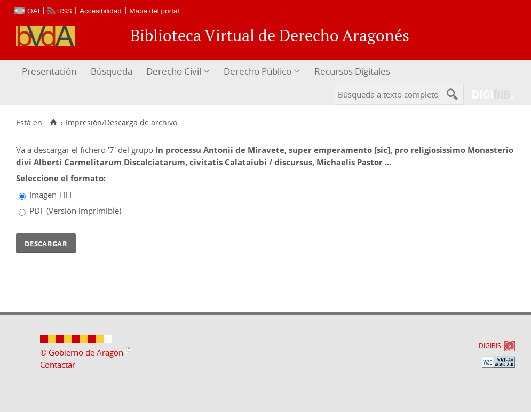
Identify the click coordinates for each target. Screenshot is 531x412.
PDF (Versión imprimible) (75, 210)
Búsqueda (111, 71)
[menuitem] (50, 72)
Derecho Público (257, 71)
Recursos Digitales (352, 71)
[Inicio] (53, 122)
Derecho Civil (173, 71)
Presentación (49, 71)
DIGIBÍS (490, 345)
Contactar (57, 364)
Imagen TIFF (51, 194)
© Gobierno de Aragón (81, 352)
